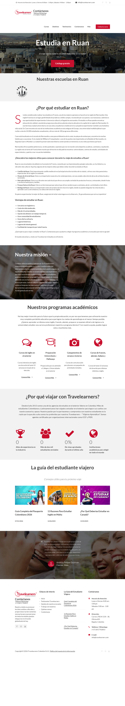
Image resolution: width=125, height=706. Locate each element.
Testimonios (66, 27)
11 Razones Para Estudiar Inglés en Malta (70, 666)
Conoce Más (26, 427)
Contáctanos (79, 27)
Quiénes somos (46, 659)
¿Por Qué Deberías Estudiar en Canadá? (71, 677)
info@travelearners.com (86, 2)
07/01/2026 (19, 571)
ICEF (85, 467)
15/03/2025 (84, 571)
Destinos (55, 27)
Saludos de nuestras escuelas (51, 654)
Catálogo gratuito (62, 63)
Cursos (46, 27)
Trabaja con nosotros (48, 657)
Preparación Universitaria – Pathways (50, 406)
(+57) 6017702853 (98, 680)
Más (88, 27)
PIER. (90, 467)
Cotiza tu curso (103, 27)
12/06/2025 (52, 571)
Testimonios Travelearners (50, 651)
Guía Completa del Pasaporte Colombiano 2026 (70, 653)
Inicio (43, 649)
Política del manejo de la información (62, 701)
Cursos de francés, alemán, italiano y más (98, 406)
